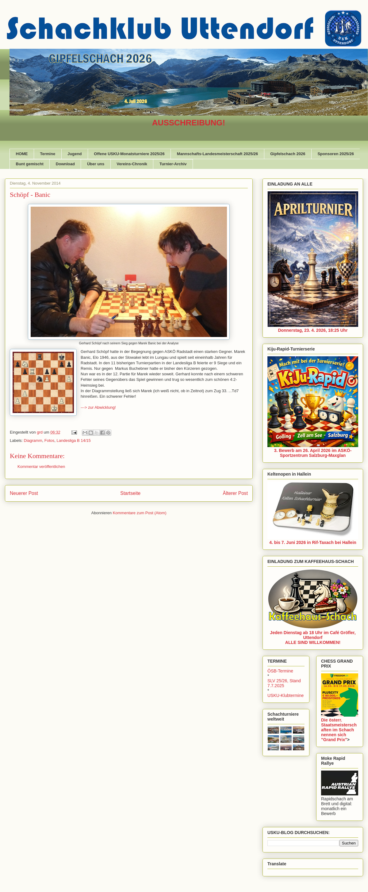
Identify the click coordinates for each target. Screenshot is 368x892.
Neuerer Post (24, 493)
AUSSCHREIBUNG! (188, 122)
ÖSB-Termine (280, 670)
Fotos (49, 440)
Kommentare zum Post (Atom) (140, 513)
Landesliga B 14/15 (74, 440)
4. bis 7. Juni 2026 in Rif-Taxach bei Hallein (312, 542)
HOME (22, 153)
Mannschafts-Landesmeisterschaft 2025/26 (217, 153)
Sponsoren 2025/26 (335, 153)
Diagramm (33, 440)
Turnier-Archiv (173, 164)
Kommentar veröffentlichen (41, 466)
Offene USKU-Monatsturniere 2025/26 (129, 153)
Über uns (95, 164)
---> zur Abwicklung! (98, 407)
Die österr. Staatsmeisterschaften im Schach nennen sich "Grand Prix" (339, 730)
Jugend (74, 153)
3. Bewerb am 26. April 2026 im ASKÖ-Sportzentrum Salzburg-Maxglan (313, 453)
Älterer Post (235, 493)
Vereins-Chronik (132, 164)
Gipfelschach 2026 (287, 153)
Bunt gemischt (30, 164)
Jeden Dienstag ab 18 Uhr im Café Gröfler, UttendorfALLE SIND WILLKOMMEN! (312, 637)
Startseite (130, 493)
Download (65, 164)
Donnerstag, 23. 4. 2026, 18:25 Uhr (312, 330)
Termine (48, 153)
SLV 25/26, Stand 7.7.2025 (284, 683)
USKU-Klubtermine (285, 695)
